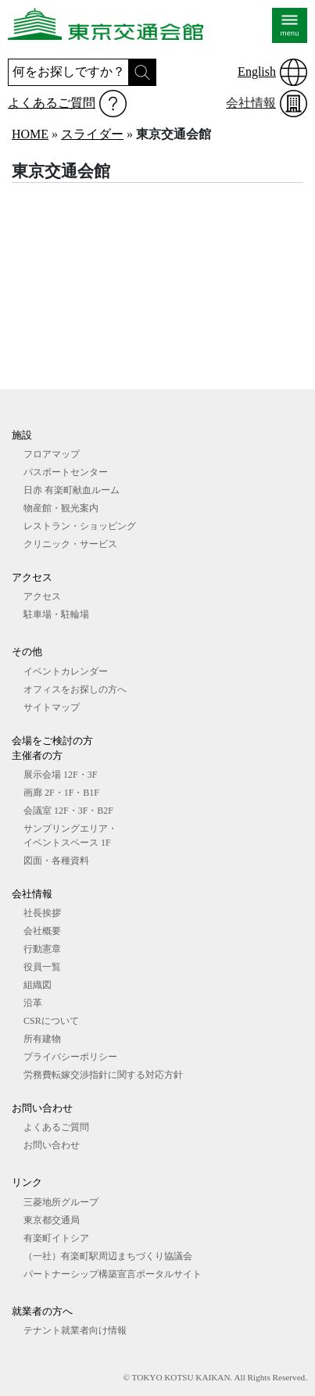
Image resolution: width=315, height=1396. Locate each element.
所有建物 (42, 1038)
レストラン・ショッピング (79, 526)
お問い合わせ (51, 1145)
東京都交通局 (51, 1220)
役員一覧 (42, 966)
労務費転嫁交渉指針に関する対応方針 (103, 1074)
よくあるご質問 (51, 102)
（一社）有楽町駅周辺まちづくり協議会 (107, 1256)
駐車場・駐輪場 (56, 614)
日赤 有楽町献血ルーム (71, 490)
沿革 (32, 1002)
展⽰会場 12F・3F (60, 774)
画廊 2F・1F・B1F (61, 792)
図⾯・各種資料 (56, 860)
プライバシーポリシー (70, 1056)
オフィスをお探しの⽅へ (75, 689)
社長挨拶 (42, 912)
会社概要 (42, 930)
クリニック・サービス (70, 544)
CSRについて (51, 1020)
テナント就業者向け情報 (75, 1330)
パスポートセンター (65, 472)
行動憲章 (42, 948)
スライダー (92, 134)
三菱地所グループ (60, 1202)
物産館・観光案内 (60, 508)
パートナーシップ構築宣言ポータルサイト (112, 1274)
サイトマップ (51, 707)
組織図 (37, 984)
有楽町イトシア (56, 1238)
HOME (30, 134)
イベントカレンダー (65, 671)
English (257, 71)
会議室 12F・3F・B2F (68, 810)
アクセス (42, 596)
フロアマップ (51, 454)
